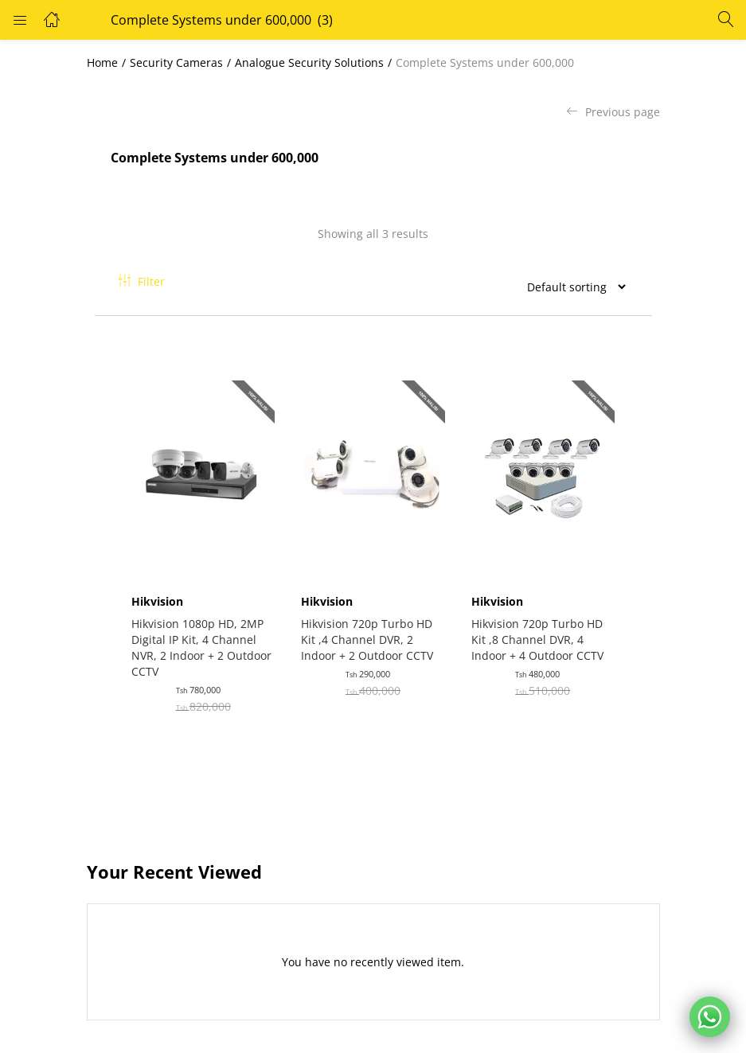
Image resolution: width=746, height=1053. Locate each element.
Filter (142, 281)
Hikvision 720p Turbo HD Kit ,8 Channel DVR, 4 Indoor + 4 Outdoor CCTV (540, 632)
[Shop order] (570, 286)
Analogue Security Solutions (309, 62)
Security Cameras (176, 62)
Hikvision (160, 594)
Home (102, 62)
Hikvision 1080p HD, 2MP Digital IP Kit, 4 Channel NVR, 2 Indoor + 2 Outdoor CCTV (201, 640)
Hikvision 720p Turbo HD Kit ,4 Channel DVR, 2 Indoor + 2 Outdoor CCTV (370, 632)
